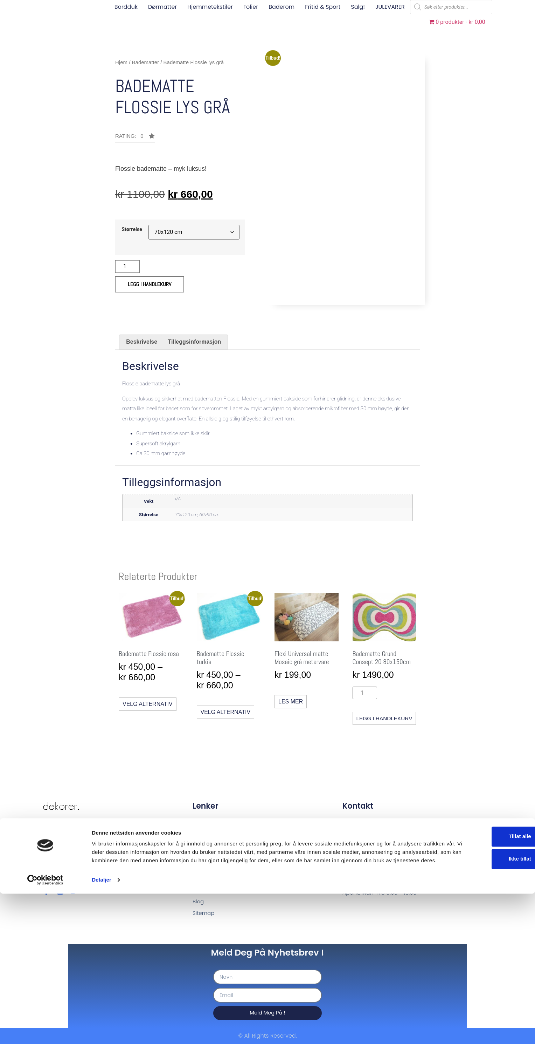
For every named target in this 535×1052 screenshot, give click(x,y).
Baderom (281, 7)
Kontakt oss (208, 824)
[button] (135, 137)
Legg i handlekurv (149, 284)
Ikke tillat (476, 1009)
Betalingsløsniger (216, 860)
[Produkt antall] (127, 266)
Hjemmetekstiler (210, 7)
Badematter (145, 62)
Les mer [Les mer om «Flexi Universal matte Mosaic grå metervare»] (289, 701)
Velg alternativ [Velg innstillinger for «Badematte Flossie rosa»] (148, 703)
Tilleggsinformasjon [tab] (194, 342)
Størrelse (131, 229)
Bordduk (126, 7)
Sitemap (204, 919)
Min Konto (206, 895)
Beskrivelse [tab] (141, 342)
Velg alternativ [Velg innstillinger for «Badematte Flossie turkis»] (225, 711)
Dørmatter (162, 7)
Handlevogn (209, 883)
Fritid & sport (322, 7)
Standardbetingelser (221, 848)
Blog (198, 907)
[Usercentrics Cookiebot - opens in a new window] (45, 1038)
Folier (250, 7)
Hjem (121, 62)
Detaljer (101, 1038)
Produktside (209, 872)
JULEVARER (390, 7)
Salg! (358, 7)
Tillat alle (476, 986)
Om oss (203, 836)
